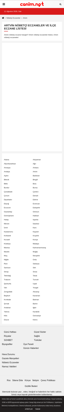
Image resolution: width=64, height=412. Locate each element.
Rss (9, 380)
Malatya (36, 244)
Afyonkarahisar (10, 164)
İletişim (35, 380)
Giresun (36, 212)
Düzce (6, 320)
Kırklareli (7, 236)
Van (5, 288)
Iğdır (34, 308)
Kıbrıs (35, 320)
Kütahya (7, 244)
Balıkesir (36, 176)
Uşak (35, 284)
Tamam (37, 409)
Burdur (6, 188)
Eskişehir (36, 208)
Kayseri (36, 232)
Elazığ (6, 204)
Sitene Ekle (17, 380)
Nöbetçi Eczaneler (13, 18)
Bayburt (7, 296)
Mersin (6, 224)
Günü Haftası (10, 332)
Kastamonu (8, 232)
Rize (5, 264)
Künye (28, 380)
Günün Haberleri (31, 348)
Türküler (38, 340)
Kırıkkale (7, 300)
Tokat (35, 276)
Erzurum (7, 208)
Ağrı (34, 164)
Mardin (6, 252)
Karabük (36, 312)
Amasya (7, 168)
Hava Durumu (8, 354)
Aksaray (36, 292)
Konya (35, 240)
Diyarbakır (8, 200)
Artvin (35, 172)
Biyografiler (7, 344)
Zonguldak (8, 292)
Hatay (6, 220)
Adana (6, 160)
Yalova (6, 312)
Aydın (6, 176)
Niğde (6, 260)
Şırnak (6, 304)
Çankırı (36, 192)
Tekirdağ (7, 276)
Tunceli (35, 280)
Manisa (7, 248)
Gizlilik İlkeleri (31, 386)
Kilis (5, 316)
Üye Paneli (28, 344)
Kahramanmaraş (39, 248)
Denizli (35, 196)
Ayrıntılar (29, 409)
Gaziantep (8, 212)
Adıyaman (37, 160)
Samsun (7, 268)
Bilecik (6, 180)
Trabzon (7, 280)
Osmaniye (37, 316)
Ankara (35, 168)
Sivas (35, 272)
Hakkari (36, 216)
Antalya (7, 172)
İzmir (6, 228)
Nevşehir (36, 256)
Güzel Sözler (40, 332)
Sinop (6, 272)
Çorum (6, 196)
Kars (34, 228)
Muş (5, 256)
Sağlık (37, 336)
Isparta (35, 220)
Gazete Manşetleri (10, 358)
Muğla (35, 252)
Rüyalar (7, 336)
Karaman (36, 296)
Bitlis (6, 184)
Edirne (35, 200)
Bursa (35, 188)
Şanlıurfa (7, 284)
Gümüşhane (9, 216)
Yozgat (35, 288)
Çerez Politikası (48, 380)
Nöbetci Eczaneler (10, 362)
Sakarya (36, 264)
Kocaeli (7, 240)
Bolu (34, 184)
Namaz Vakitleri (9, 366)
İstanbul (36, 224)
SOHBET (8, 340)
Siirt (34, 268)
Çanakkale (8, 192)
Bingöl (35, 180)
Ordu (35, 260)
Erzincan (36, 204)
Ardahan (7, 308)
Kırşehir (36, 236)
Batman (36, 300)
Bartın (35, 304)
